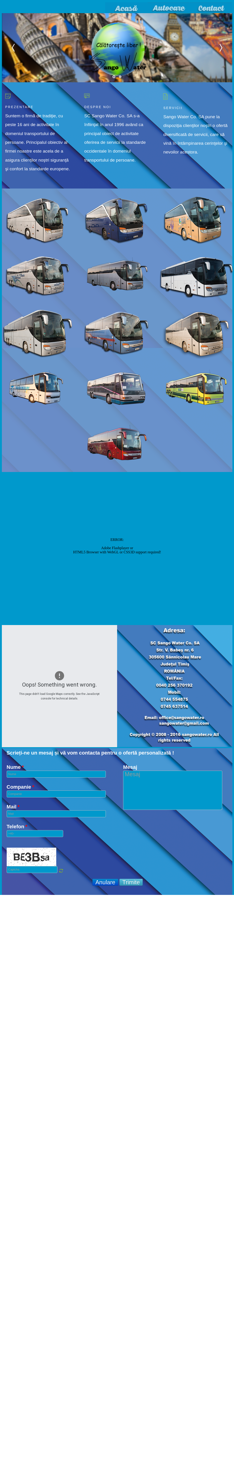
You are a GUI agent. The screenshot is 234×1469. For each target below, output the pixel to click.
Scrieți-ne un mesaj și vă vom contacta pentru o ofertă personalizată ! (90, 753)
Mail (13, 807)
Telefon (17, 826)
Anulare (105, 882)
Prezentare (19, 107)
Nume (15, 767)
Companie (20, 787)
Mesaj (130, 767)
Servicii (173, 108)
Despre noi (97, 107)
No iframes (117, 548)
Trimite (131, 882)
